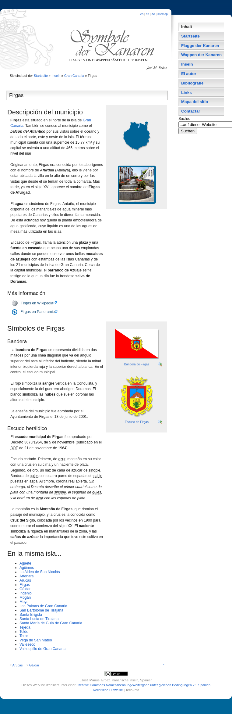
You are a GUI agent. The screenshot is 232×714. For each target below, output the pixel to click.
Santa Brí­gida (30, 614)
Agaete (25, 563)
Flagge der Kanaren (200, 45)
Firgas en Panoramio (37, 312)
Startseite (41, 75)
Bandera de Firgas (136, 364)
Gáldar (25, 589)
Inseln (55, 75)
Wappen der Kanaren (201, 54)
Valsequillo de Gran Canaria (42, 649)
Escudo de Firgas (137, 422)
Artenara (26, 576)
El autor (188, 73)
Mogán (25, 597)
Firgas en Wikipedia (37, 303)
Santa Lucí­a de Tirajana (38, 619)
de (153, 14)
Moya (24, 602)
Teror (23, 636)
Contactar (190, 111)
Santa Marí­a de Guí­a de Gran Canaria (50, 623)
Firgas (24, 585)
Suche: (184, 119)
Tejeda (24, 627)
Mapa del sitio (194, 101)
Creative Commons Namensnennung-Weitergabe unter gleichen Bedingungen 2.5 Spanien (143, 685)
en (147, 14)
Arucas (25, 580)
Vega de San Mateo (35, 640)
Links (186, 92)
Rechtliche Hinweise (108, 690)
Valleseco (27, 644)
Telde (23, 632)
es (141, 14)
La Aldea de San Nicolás (39, 572)
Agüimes (26, 567)
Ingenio (25, 593)
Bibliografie (192, 83)
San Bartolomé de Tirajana (41, 610)
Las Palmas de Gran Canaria (43, 606)
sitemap (162, 14)
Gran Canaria (74, 75)
